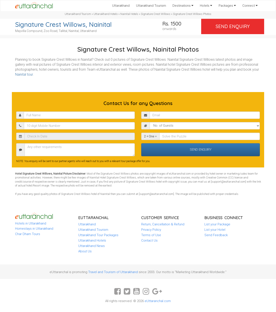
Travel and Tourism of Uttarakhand (113, 272)
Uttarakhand (121, 6)
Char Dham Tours (27, 234)
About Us (85, 251)
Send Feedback (216, 235)
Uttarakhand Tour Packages (98, 235)
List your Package (217, 224)
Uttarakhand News (91, 246)
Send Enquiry (233, 26)
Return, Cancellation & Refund (162, 224)
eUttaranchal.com (158, 301)
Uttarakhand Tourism (151, 6)
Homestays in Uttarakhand (34, 229)
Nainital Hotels (129, 14)
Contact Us (149, 240)
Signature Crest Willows (155, 14)
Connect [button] (250, 6)
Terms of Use (151, 235)
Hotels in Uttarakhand (30, 223)
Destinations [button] (182, 6)
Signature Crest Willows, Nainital (63, 24)
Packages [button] (227, 6)
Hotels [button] (206, 6)
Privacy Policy (151, 230)
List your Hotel (214, 230)
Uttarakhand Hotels (106, 14)
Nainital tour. (24, 74)
